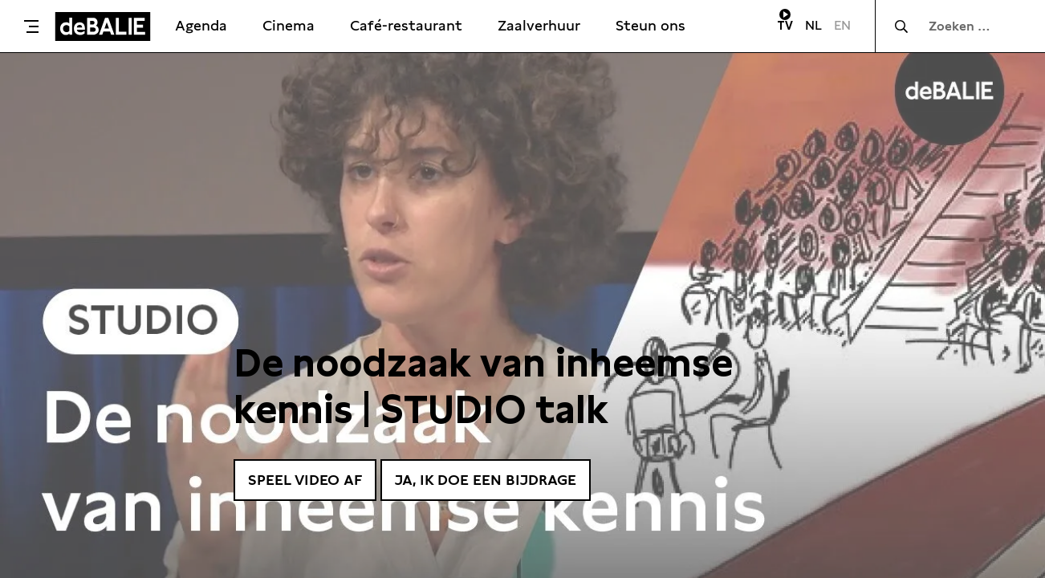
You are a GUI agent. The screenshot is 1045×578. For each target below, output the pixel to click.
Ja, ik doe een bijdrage (485, 479)
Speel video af (305, 479)
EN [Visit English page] (842, 25)
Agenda (201, 25)
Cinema (288, 25)
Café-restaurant (406, 25)
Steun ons (650, 25)
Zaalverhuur (539, 25)
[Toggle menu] (31, 26)
